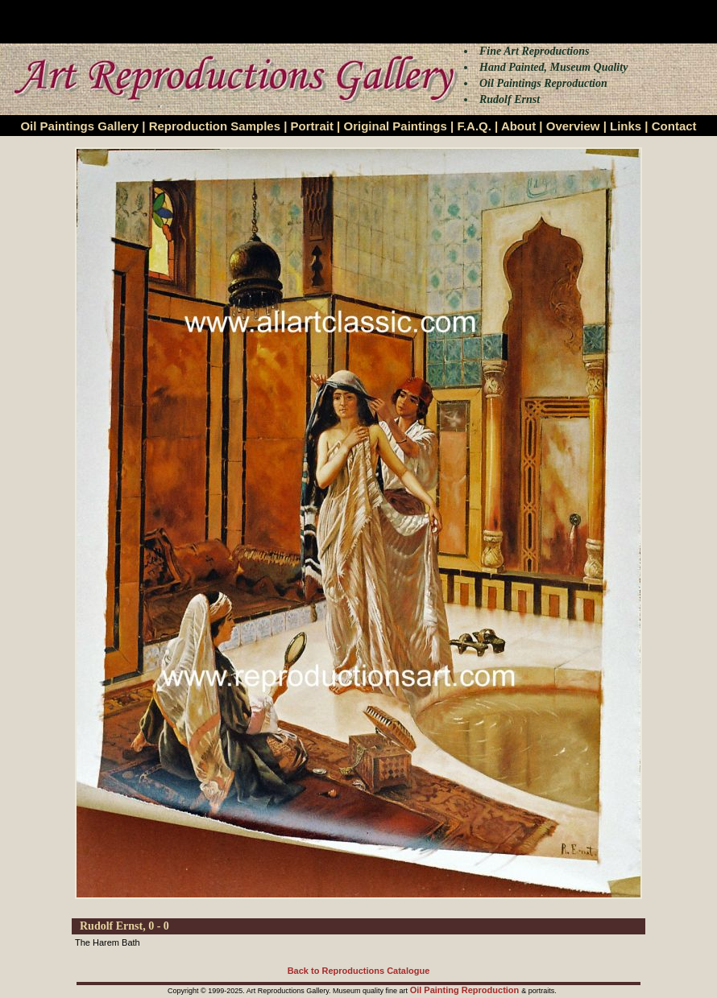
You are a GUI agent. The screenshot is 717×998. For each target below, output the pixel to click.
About (518, 126)
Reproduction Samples (214, 126)
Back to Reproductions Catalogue (359, 970)
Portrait (312, 126)
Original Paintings (394, 126)
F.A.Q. (474, 126)
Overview (573, 126)
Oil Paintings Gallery (79, 126)
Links (625, 126)
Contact (674, 126)
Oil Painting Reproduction (466, 990)
